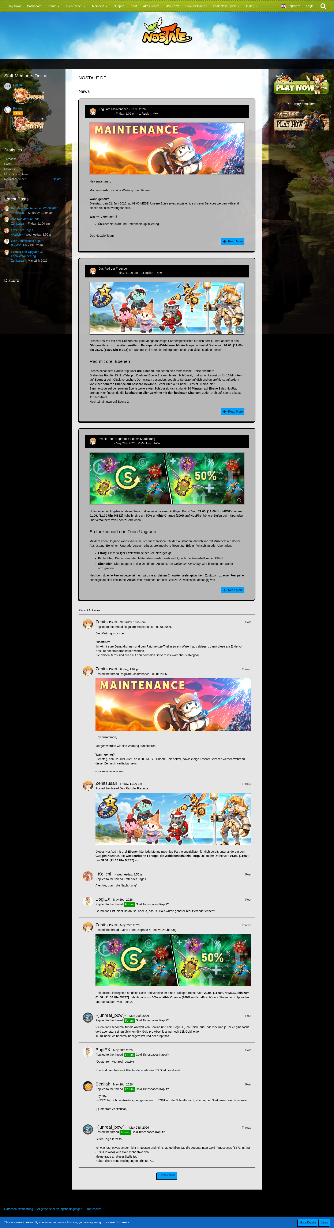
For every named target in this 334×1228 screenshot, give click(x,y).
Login (310, 6)
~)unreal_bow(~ (111, 1015)
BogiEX (16, 245)
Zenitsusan (18, 212)
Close (324, 1222)
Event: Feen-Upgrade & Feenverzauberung (126, 438)
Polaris (17, 108)
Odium (17, 85)
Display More (167, 1175)
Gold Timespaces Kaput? (27, 241)
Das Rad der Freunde (25, 219)
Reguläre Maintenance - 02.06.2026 (34, 208)
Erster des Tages (22, 230)
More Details (308, 1222)
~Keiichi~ (17, 234)
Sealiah (102, 1083)
